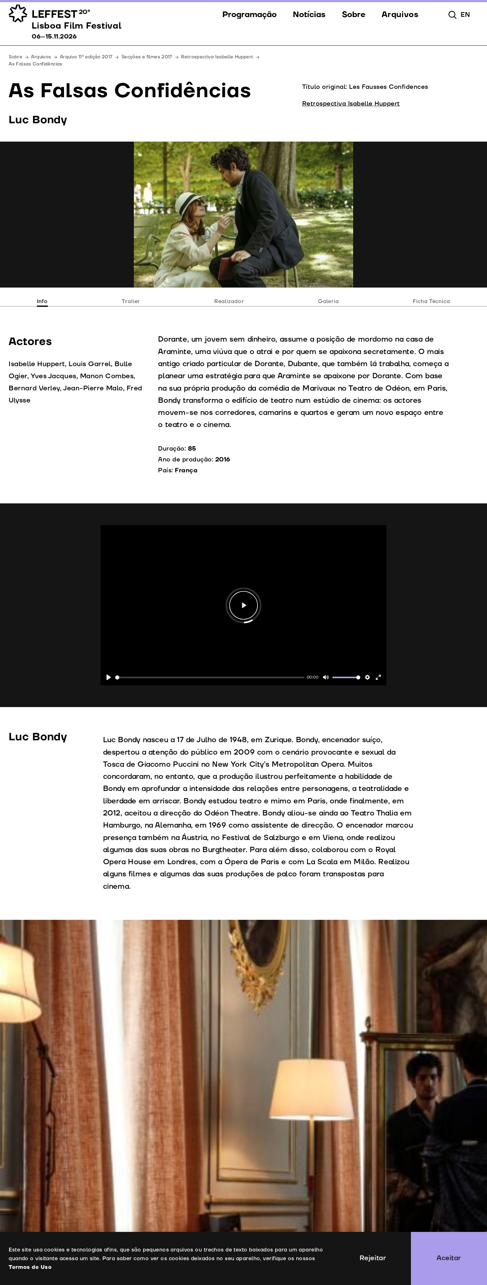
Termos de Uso (30, 1267)
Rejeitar (373, 1258)
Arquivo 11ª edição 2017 (86, 57)
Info (42, 301)
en (465, 14)
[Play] (109, 677)
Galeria (328, 301)
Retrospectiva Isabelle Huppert (217, 57)
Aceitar (449, 1258)
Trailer (131, 301)
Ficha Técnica (431, 301)
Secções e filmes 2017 (146, 57)
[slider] (209, 677)
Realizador (229, 301)
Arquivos (41, 57)
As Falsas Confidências (35, 64)
